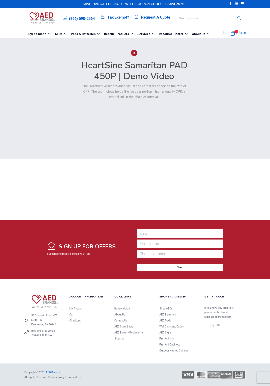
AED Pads (165, 320)
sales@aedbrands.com (218, 316)
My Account (76, 308)
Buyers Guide (122, 308)
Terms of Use (74, 377)
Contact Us (120, 320)
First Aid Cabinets (169, 344)
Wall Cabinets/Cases (171, 326)
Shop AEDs (165, 308)
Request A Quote (155, 17)
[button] (232, 33)
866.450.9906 (39, 330)
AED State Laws (123, 326)
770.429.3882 (39, 335)
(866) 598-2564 (82, 18)
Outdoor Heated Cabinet (173, 350)
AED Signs (165, 332)
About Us (119, 314)
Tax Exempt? (118, 17)
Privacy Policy (56, 377)
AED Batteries (167, 314)
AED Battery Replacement (129, 332)
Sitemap (119, 338)
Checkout (75, 320)
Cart (71, 314)
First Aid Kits (166, 338)
